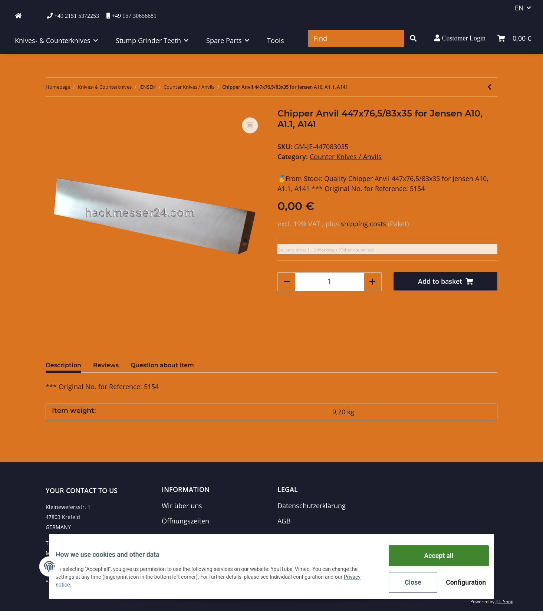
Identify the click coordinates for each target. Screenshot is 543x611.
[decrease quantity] (287, 282)
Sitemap (290, 536)
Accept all (433, 559)
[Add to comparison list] (250, 125)
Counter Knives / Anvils (346, 156)
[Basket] (514, 38)
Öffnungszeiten (185, 520)
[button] (459, 38)
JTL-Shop (504, 601)
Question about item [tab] (162, 365)
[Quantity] (329, 282)
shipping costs (364, 223)
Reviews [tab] (106, 365)
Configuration (459, 583)
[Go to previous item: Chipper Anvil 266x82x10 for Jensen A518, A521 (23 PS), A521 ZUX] (489, 87)
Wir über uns (182, 505)
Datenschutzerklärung (311, 505)
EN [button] (519, 7)
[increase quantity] (372, 282)
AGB (284, 520)
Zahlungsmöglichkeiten (198, 536)
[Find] (356, 38)
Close (407, 583)
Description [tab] (63, 365)
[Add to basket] (446, 281)
